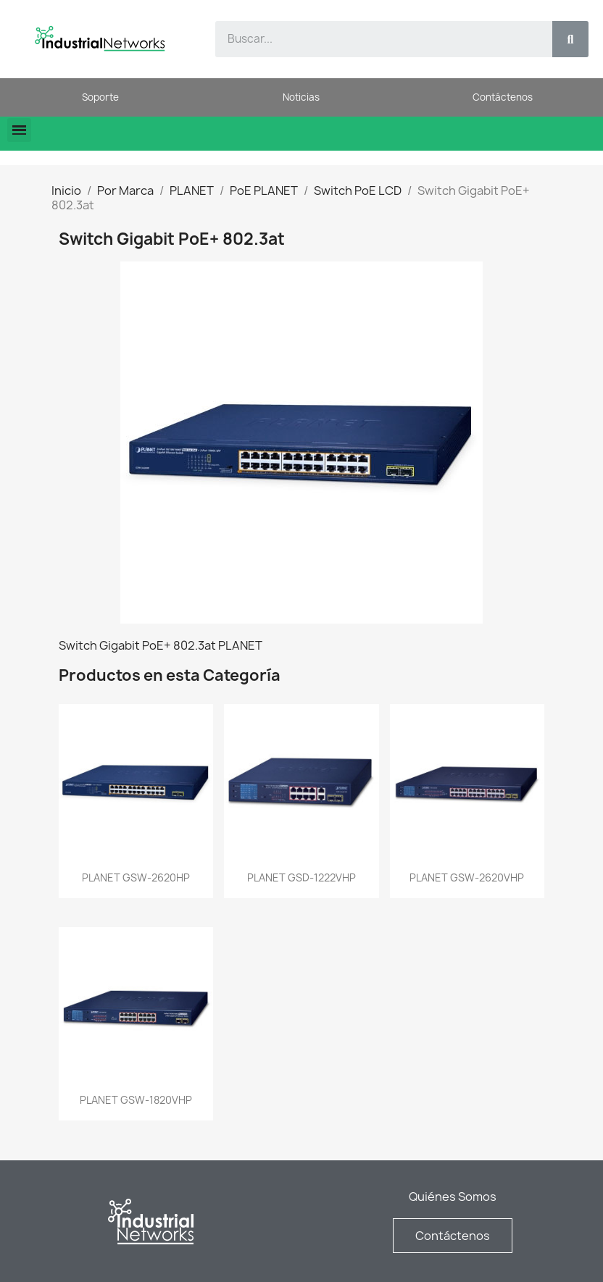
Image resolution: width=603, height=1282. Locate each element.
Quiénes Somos (452, 1197)
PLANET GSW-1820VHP (136, 1100)
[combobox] (375, 39)
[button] (19, 130)
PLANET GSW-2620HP (136, 877)
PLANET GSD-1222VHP (301, 877)
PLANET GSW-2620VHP (466, 877)
